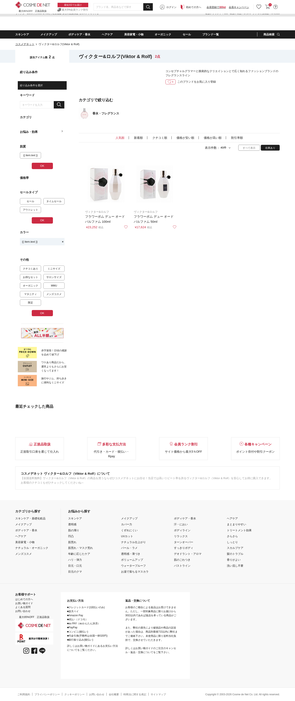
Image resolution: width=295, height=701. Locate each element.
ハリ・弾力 (75, 559)
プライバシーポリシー (47, 694)
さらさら (232, 536)
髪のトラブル (235, 553)
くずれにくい (129, 530)
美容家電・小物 (24, 542)
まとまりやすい (236, 524)
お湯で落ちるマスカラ (135, 571)
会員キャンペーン (239, 23)
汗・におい (181, 524)
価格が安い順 (185, 137)
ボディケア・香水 (26, 530)
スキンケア (75, 518)
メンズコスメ (23, 553)
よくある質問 (22, 607)
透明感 (72, 524)
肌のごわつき (182, 559)
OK (42, 165)
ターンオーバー (183, 542)
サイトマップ (158, 694)
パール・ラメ (129, 547)
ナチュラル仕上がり (133, 542)
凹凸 (71, 536)
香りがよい (234, 559)
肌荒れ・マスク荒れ (80, 547)
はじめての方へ (24, 599)
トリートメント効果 (239, 530)
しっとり (232, 542)
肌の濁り (73, 530)
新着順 (138, 137)
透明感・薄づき (130, 553)
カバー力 (126, 524)
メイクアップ (23, 524)
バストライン (182, 565)
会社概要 (114, 694)
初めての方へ (193, 23)
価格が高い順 (213, 137)
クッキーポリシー (74, 694)
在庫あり (270, 147)
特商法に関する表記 (134, 694)
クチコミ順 (159, 137)
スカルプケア (235, 547)
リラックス (181, 536)
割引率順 (237, 137)
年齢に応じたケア (79, 553)
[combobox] (123, 23)
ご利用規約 (23, 694)
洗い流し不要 (235, 565)
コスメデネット (24, 44)
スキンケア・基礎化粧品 (30, 518)
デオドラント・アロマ (187, 553)
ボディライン (182, 530)
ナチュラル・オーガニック (31, 547)
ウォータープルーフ (133, 565)
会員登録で (216, 23)
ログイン (171, 23)
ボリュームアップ (132, 559)
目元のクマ (75, 571)
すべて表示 (249, 147)
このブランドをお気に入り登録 (190, 81)
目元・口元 (75, 565)
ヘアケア (20, 536)
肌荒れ (72, 542)
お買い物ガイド (24, 603)
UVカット (127, 536)
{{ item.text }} (42, 241)
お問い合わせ (22, 611)
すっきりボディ (183, 547)
